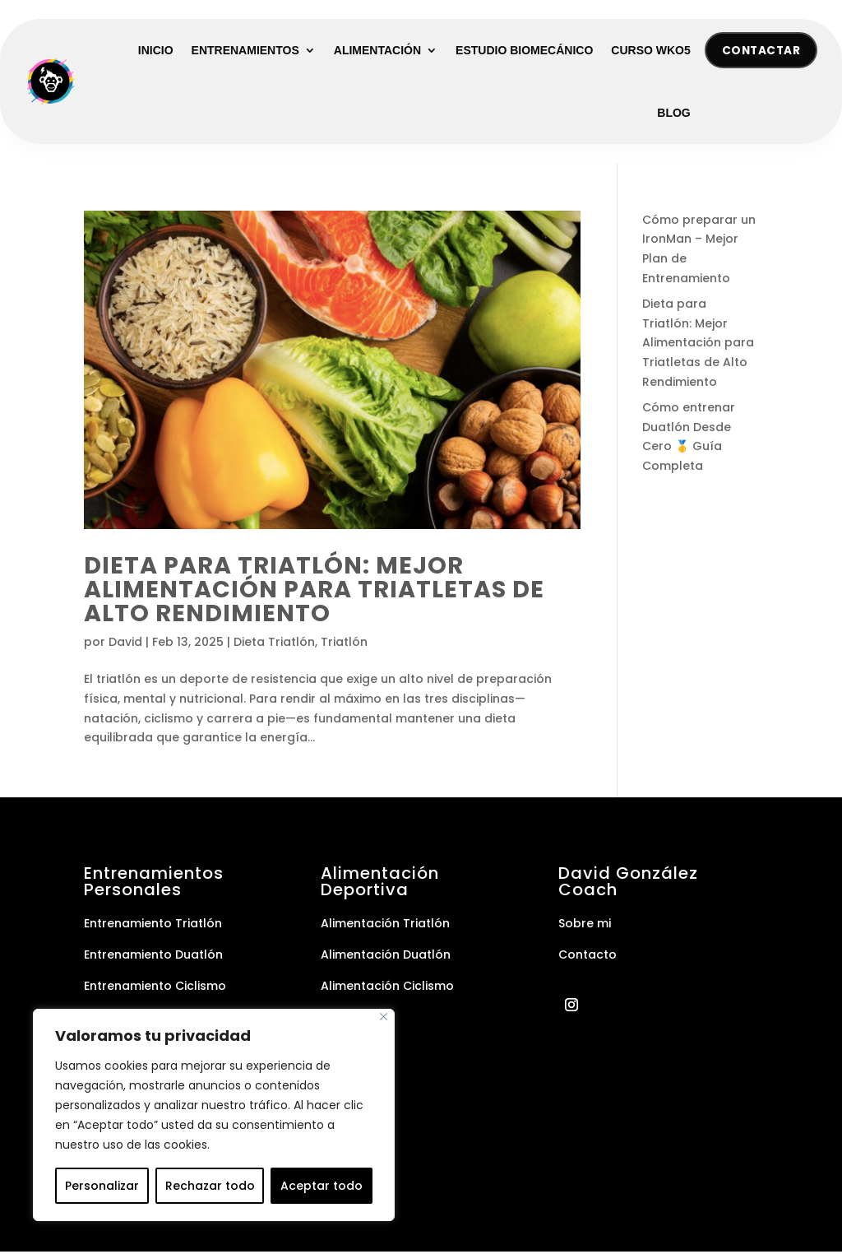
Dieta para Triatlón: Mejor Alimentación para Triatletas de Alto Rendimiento (314, 591)
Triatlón (344, 644)
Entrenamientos (245, 51)
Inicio (155, 51)
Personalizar (102, 1185)
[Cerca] (383, 1016)
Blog (673, 113)
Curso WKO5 (650, 51)
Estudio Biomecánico (524, 51)
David (125, 644)
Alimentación (377, 51)
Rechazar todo (210, 1185)
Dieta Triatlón (274, 644)
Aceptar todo (321, 1185)
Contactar (758, 51)
